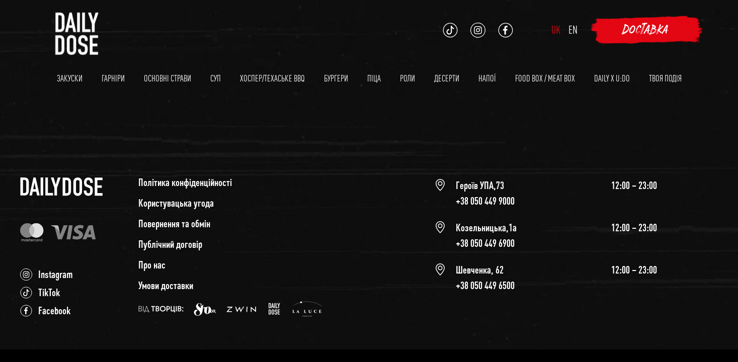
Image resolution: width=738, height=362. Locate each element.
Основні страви (167, 78)
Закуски (70, 78)
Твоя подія (665, 78)
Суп (215, 78)
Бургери (336, 78)
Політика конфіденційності (185, 182)
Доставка (646, 30)
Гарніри (113, 78)
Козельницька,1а (486, 227)
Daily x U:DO (612, 78)
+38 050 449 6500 (485, 285)
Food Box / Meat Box (545, 78)
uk (555, 29)
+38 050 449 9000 (485, 201)
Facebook (54, 310)
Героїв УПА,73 (480, 185)
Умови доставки (165, 285)
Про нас (152, 264)
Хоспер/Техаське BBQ (272, 78)
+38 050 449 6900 (485, 243)
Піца (374, 78)
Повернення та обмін (174, 223)
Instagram (55, 274)
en (573, 29)
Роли (407, 78)
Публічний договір (170, 244)
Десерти (446, 78)
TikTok (49, 292)
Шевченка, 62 (480, 270)
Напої (487, 78)
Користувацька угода (176, 203)
